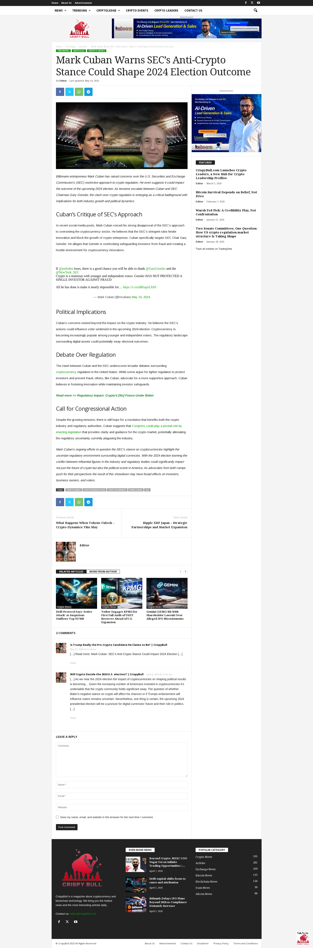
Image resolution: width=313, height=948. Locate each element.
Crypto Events (137, 10)
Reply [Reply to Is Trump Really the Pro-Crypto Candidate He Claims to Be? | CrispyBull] (73, 663)
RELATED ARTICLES (71, 571)
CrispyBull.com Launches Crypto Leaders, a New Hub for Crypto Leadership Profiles (221, 174)
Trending (81, 10)
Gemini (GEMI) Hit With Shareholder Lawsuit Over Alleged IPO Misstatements (165, 615)
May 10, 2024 (141, 297)
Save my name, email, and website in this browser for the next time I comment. (107, 817)
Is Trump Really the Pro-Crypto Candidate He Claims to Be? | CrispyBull (118, 645)
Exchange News (206, 869)
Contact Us (193, 10)
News (60, 10)
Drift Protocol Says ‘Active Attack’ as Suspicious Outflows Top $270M (74, 615)
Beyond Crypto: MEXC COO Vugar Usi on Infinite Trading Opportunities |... (168, 862)
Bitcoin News (204, 875)
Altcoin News (204, 894)
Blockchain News (206, 881)
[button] (255, 10)
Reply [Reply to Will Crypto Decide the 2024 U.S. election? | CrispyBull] (73, 718)
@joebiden (66, 268)
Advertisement (83, 3)
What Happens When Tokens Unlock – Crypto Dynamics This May (85, 525)
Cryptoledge (108, 10)
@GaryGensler (156, 268)
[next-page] (185, 571)
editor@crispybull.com (83, 913)
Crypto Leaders (166, 10)
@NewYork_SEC (67, 272)
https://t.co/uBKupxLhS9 (139, 287)
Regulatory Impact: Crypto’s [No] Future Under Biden (115, 395)
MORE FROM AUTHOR (103, 571)
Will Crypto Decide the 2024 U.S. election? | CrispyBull (107, 674)
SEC (147, 490)
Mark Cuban (136, 490)
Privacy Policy (221, 943)
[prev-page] (181, 571)
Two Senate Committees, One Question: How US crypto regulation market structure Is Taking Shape (226, 232)
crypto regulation (94, 490)
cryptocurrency (66, 372)
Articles (83, 46)
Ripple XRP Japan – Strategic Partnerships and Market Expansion (159, 525)
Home (55, 3)
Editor (63, 80)
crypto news (74, 490)
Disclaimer (203, 943)
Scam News (203, 887)
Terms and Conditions (245, 943)
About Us (66, 3)
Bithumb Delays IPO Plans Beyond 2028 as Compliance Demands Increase (168, 902)
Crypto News (96, 51)
